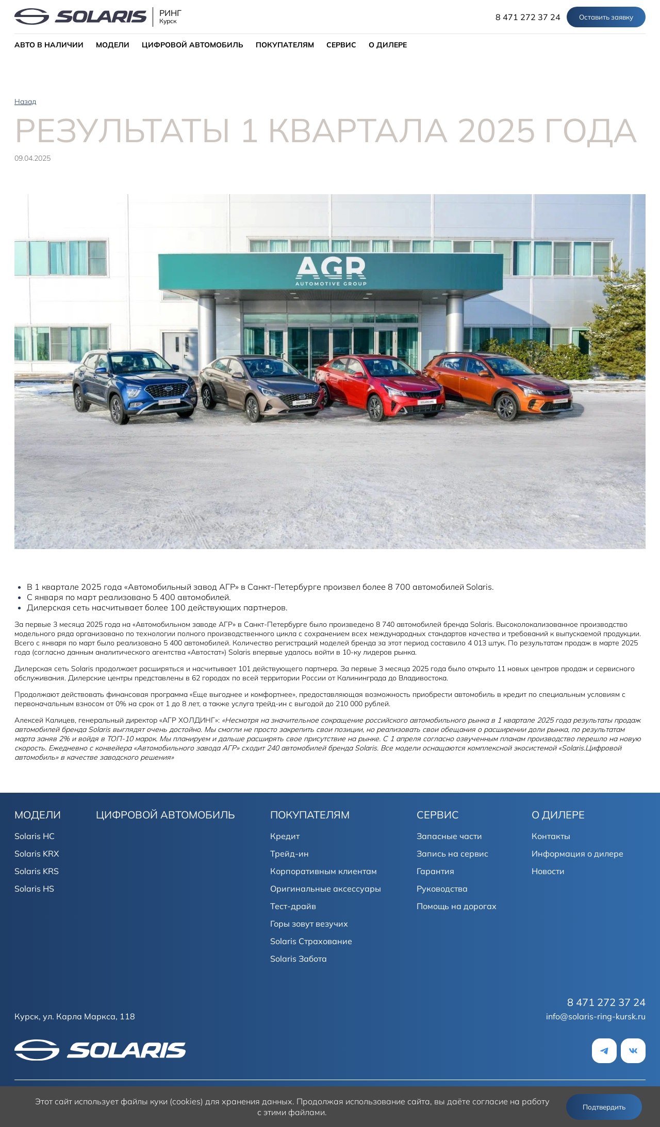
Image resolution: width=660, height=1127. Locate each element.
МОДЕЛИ (112, 44)
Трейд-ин (289, 853)
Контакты (551, 836)
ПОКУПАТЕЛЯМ (285, 44)
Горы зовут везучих (309, 923)
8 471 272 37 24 (528, 17)
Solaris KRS (36, 871)
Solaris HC (34, 836)
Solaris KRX (36, 853)
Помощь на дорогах (457, 906)
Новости (548, 871)
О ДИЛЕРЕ (388, 44)
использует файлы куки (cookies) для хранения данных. (184, 1101)
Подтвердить (604, 1107)
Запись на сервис (452, 853)
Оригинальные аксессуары (325, 888)
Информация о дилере (577, 853)
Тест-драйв (293, 906)
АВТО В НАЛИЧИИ (49, 44)
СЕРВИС (341, 44)
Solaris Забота (298, 958)
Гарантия (435, 871)
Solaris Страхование (311, 941)
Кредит (285, 836)
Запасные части (449, 836)
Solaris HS (34, 888)
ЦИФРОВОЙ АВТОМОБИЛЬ (192, 44)
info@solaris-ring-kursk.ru (596, 1016)
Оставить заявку (606, 17)
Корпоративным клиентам (323, 871)
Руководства (442, 888)
